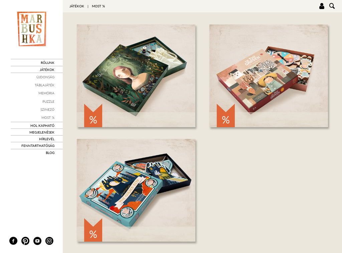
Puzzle (48, 101)
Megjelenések (41, 132)
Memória (46, 93)
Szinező (47, 109)
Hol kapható (42, 125)
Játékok (47, 70)
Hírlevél (46, 139)
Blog (50, 153)
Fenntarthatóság (37, 146)
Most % (47, 117)
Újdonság (45, 77)
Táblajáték (44, 85)
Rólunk (47, 63)
